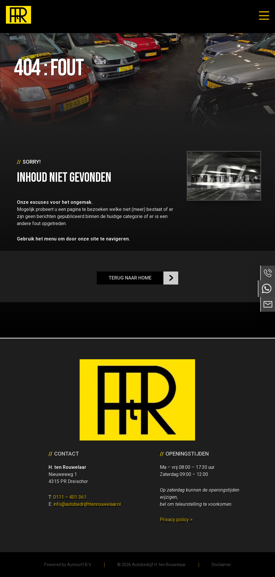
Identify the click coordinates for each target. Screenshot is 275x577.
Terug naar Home (130, 278)
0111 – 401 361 (69, 497)
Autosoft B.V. (79, 564)
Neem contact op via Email (267, 304)
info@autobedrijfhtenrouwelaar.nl (87, 504)
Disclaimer (221, 564)
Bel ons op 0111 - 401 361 (267, 273)
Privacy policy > (176, 519)
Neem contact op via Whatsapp (266, 288)
